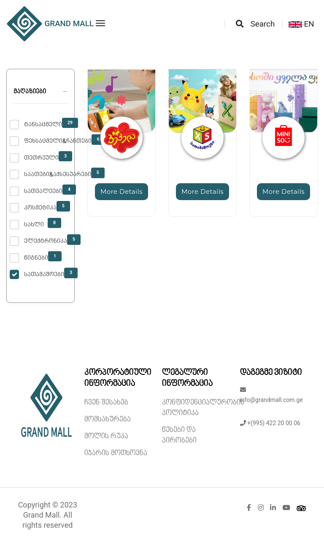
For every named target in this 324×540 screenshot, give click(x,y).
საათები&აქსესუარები (57, 174)
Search (255, 24)
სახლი (34, 224)
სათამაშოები (44, 274)
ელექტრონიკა (45, 241)
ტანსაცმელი (43, 124)
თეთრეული (41, 158)
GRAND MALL (50, 24)
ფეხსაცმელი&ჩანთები (58, 141)
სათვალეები (43, 191)
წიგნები (36, 258)
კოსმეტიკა (40, 207)
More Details (121, 191)
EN (301, 24)
